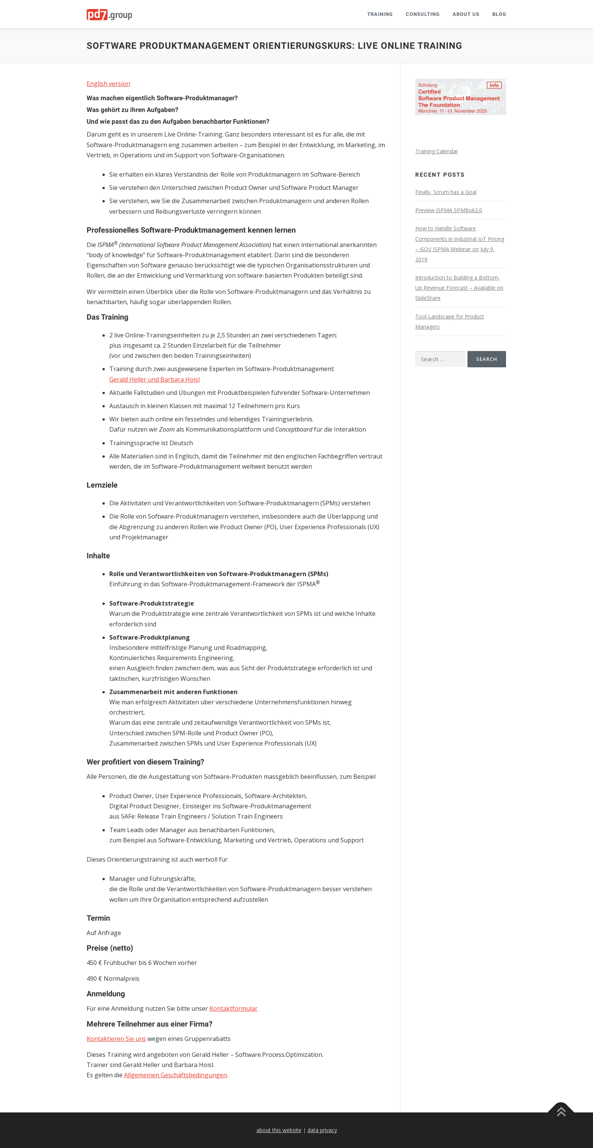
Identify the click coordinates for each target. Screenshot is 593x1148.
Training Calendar (436, 151)
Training (380, 14)
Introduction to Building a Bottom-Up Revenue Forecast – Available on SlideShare (459, 287)
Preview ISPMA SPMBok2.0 (448, 210)
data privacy (322, 1130)
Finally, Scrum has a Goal (446, 192)
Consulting (423, 14)
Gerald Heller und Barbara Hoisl (154, 379)
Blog (499, 14)
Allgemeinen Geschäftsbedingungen (175, 1075)
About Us (466, 14)
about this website (278, 1130)
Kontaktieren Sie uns (116, 1039)
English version (108, 83)
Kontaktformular (234, 1008)
